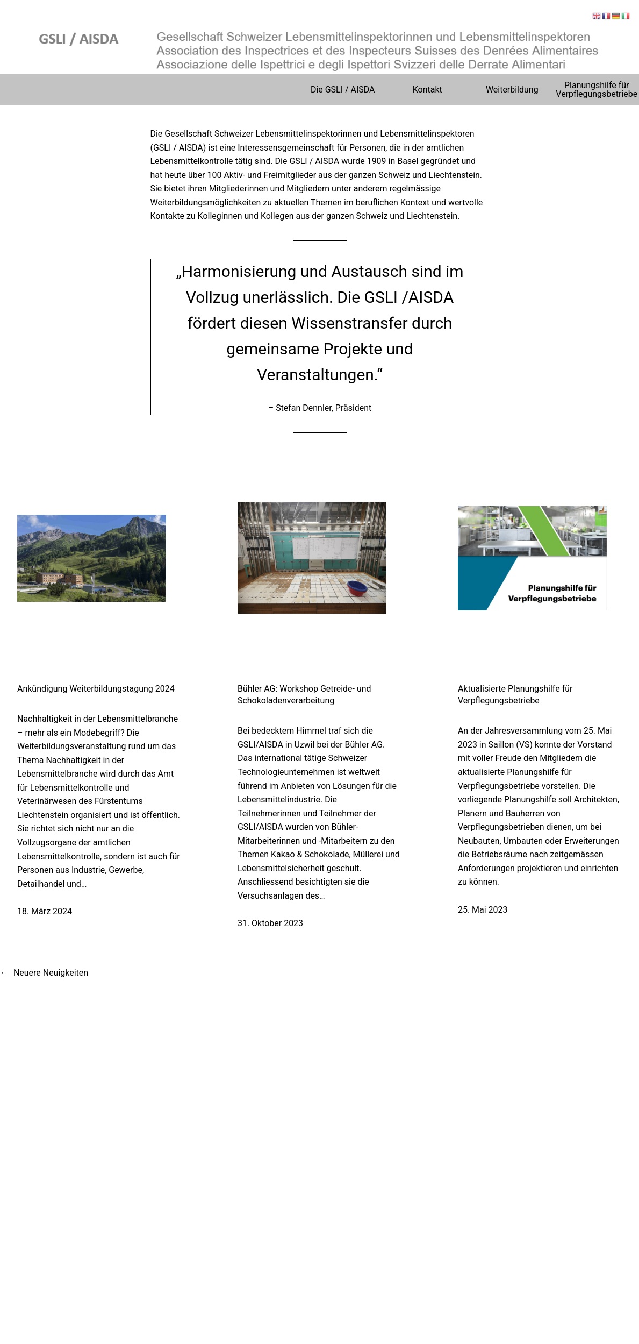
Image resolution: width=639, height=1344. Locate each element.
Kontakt (427, 89)
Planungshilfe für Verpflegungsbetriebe (596, 89)
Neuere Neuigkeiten (44, 973)
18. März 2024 (44, 911)
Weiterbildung (512, 89)
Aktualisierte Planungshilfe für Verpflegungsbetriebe (515, 695)
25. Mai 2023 (483, 910)
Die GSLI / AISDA (343, 89)
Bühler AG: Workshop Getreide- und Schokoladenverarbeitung (304, 695)
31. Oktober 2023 (270, 923)
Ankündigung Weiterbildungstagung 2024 (96, 689)
